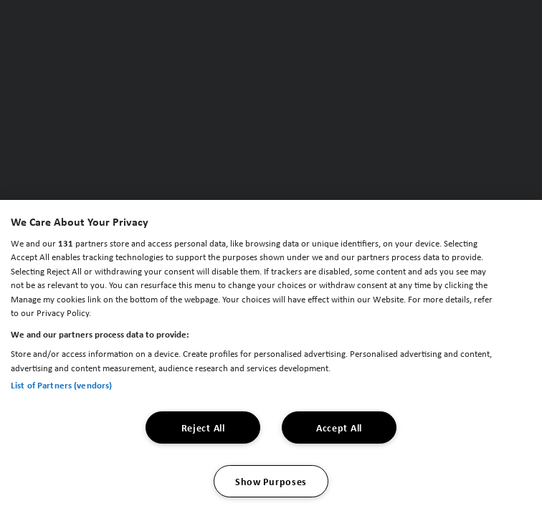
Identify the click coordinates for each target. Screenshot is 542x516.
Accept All (339, 427)
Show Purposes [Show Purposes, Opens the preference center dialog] (271, 481)
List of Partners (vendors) (61, 384)
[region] (271, 358)
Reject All (203, 427)
